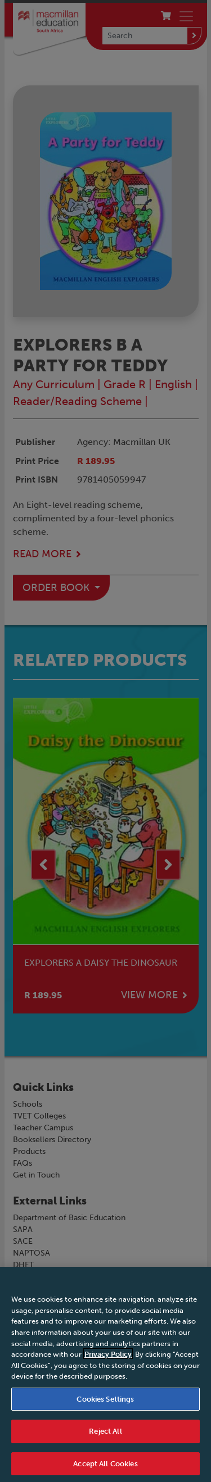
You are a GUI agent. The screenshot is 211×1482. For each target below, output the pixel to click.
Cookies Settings (105, 1404)
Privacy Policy (108, 1360)
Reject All (105, 1437)
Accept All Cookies (105, 1469)
